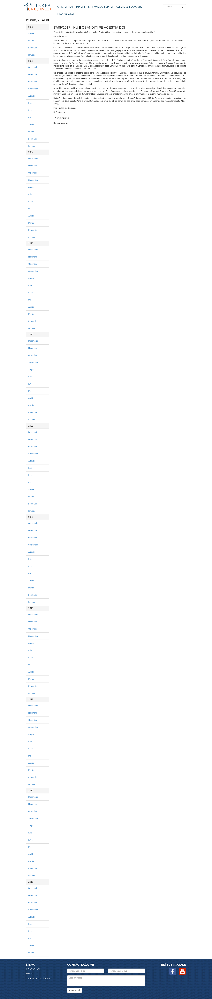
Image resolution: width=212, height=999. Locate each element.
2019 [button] (30, 608)
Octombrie (32, 81)
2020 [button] (30, 517)
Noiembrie (32, 74)
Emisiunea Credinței (100, 7)
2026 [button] (30, 27)
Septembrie (33, 89)
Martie (31, 40)
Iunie (30, 110)
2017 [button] (30, 790)
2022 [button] (30, 334)
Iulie (30, 103)
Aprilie (31, 33)
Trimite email (74, 990)
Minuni (80, 7)
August (31, 96)
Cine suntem (65, 7)
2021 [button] (30, 426)
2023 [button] (30, 243)
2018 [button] (30, 699)
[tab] (37, 27)
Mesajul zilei (65, 14)
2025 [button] (30, 61)
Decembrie (33, 67)
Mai (30, 117)
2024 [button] (30, 152)
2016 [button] (30, 882)
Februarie (32, 48)
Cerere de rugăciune (129, 7)
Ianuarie (31, 55)
